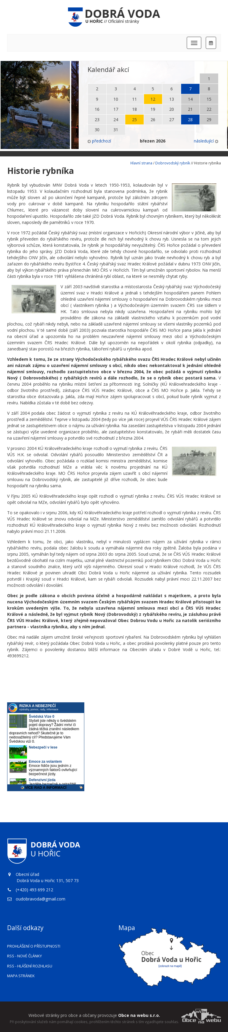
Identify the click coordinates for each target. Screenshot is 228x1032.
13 (171, 99)
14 (190, 99)
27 (171, 119)
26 (153, 119)
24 (115, 119)
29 (209, 119)
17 (115, 109)
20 (171, 109)
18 (134, 109)
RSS (24, 956)
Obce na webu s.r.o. (139, 1015)
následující (206, 141)
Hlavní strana (141, 163)
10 (115, 99)
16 (97, 109)
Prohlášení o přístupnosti (33, 946)
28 (190, 119)
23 (97, 119)
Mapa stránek (21, 975)
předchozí (99, 141)
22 (209, 109)
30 (97, 129)
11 (134, 99)
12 (153, 99)
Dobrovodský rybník (172, 163)
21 (190, 109)
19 (153, 109)
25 (134, 119)
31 (115, 129)
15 (209, 99)
